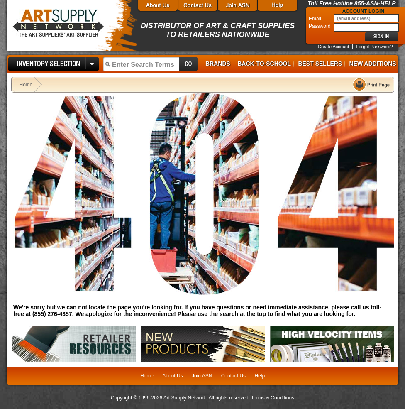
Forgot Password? (374, 46)
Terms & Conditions (272, 398)
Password (320, 26)
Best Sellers (320, 63)
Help (259, 376)
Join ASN (202, 376)
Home (26, 85)
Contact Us (233, 376)
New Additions (372, 63)
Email (315, 19)
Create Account (333, 46)
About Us (172, 376)
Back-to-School (264, 63)
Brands (217, 63)
